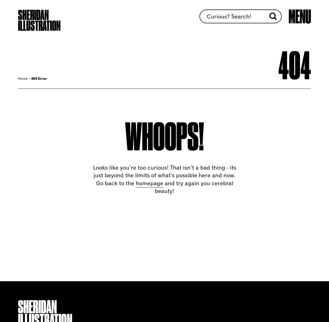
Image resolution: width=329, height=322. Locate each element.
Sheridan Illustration (39, 21)
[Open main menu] (300, 16)
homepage (149, 183)
